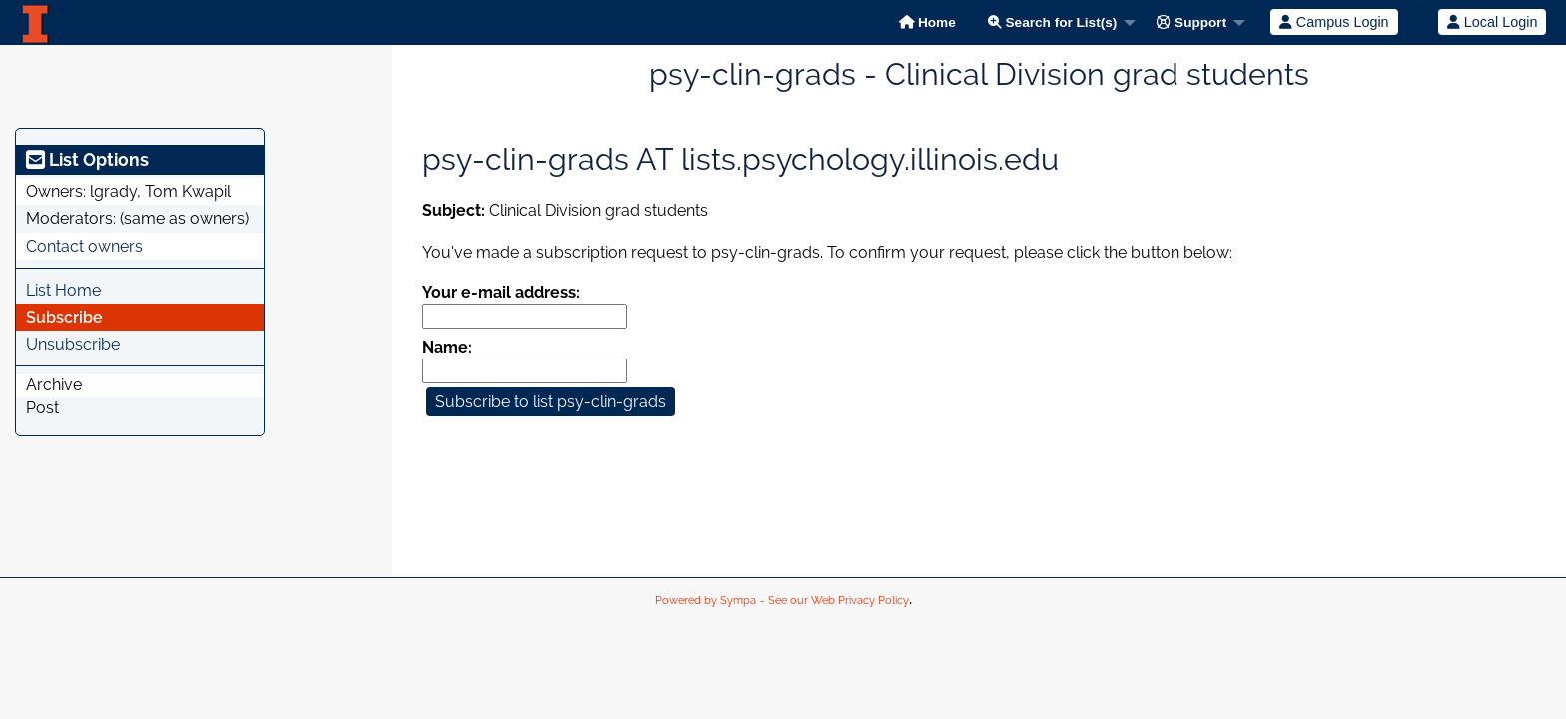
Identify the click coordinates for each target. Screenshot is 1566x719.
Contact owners (84, 246)
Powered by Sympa (705, 600)
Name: (447, 347)
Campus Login (1334, 22)
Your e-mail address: (501, 292)
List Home (63, 290)
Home (927, 22)
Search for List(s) (1053, 22)
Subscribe (64, 317)
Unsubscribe (73, 344)
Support (1191, 22)
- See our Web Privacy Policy (834, 600)
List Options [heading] (87, 159)
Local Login (1492, 22)
